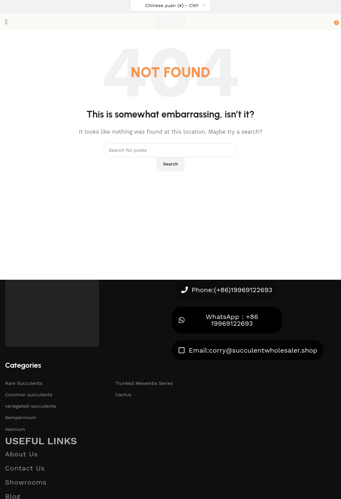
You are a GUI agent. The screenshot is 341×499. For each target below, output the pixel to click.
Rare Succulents (24, 383)
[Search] (170, 150)
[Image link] (52, 313)
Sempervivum (20, 417)
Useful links (41, 441)
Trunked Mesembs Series (144, 383)
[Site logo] (170, 21)
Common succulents (28, 394)
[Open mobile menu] (6, 22)
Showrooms (26, 482)
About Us (21, 454)
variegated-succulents (30, 406)
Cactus (123, 394)
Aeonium (15, 429)
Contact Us (25, 468)
